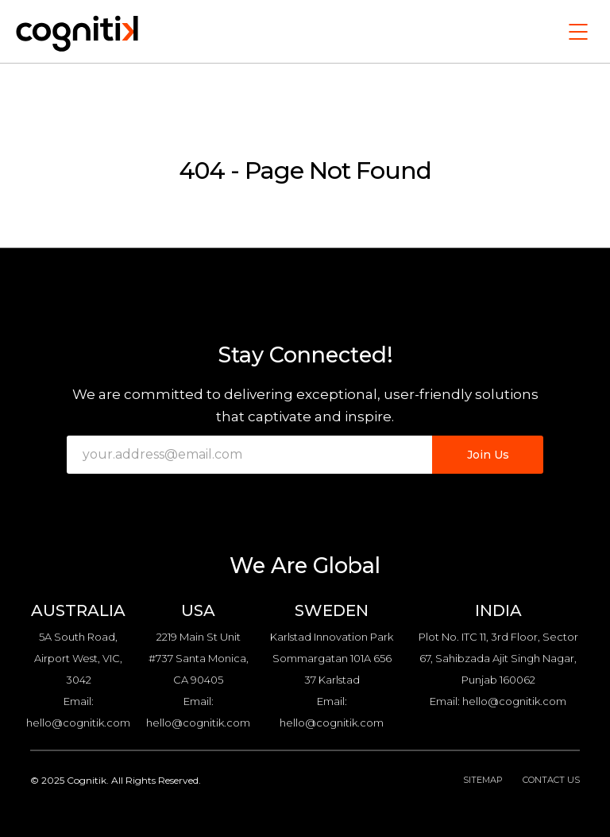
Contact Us (551, 779)
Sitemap (483, 779)
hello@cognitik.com (78, 722)
